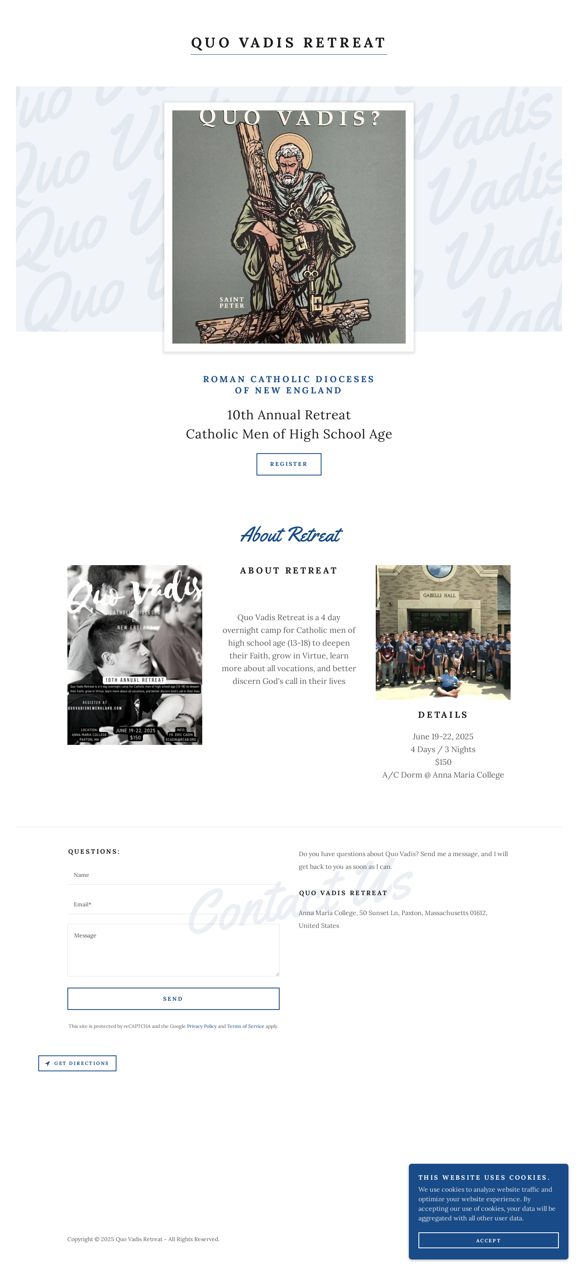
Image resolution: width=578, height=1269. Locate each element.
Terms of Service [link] (245, 1026)
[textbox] (173, 875)
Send (173, 998)
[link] (289, 45)
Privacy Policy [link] (202, 1026)
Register (289, 464)
